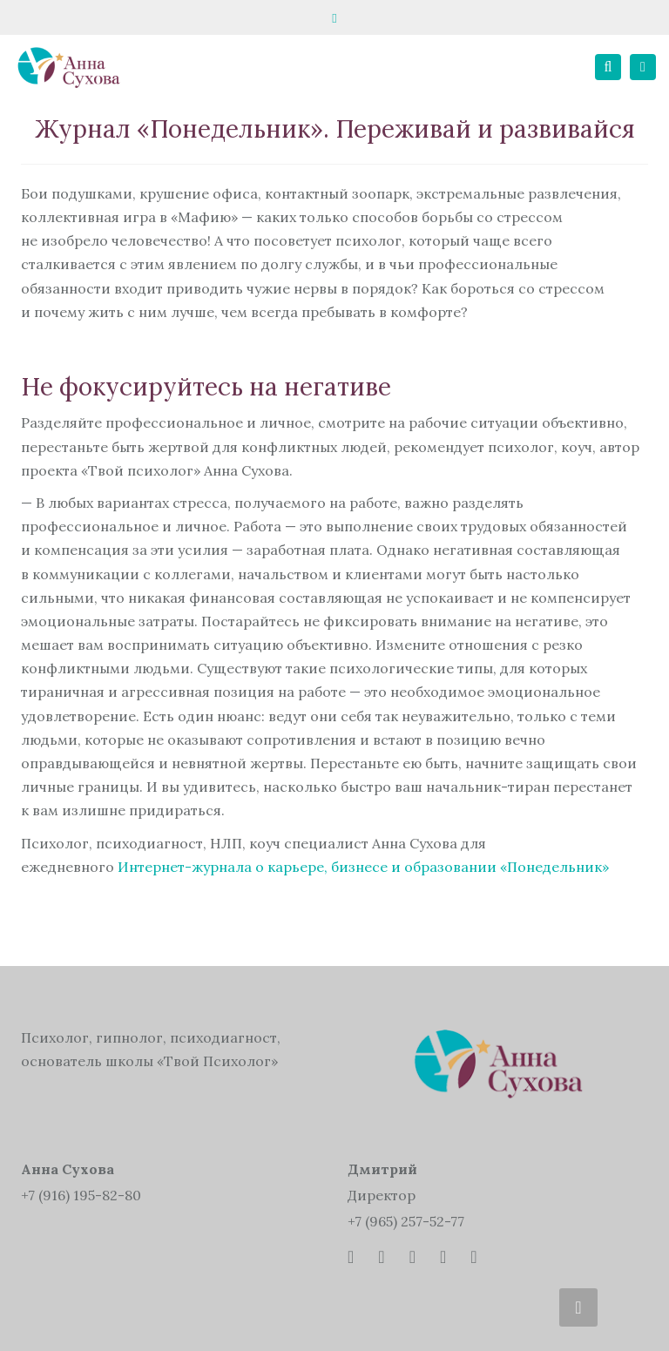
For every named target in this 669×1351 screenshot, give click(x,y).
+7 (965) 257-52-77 (406, 1221)
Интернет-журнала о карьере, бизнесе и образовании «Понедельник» (363, 866)
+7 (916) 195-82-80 (81, 1195)
